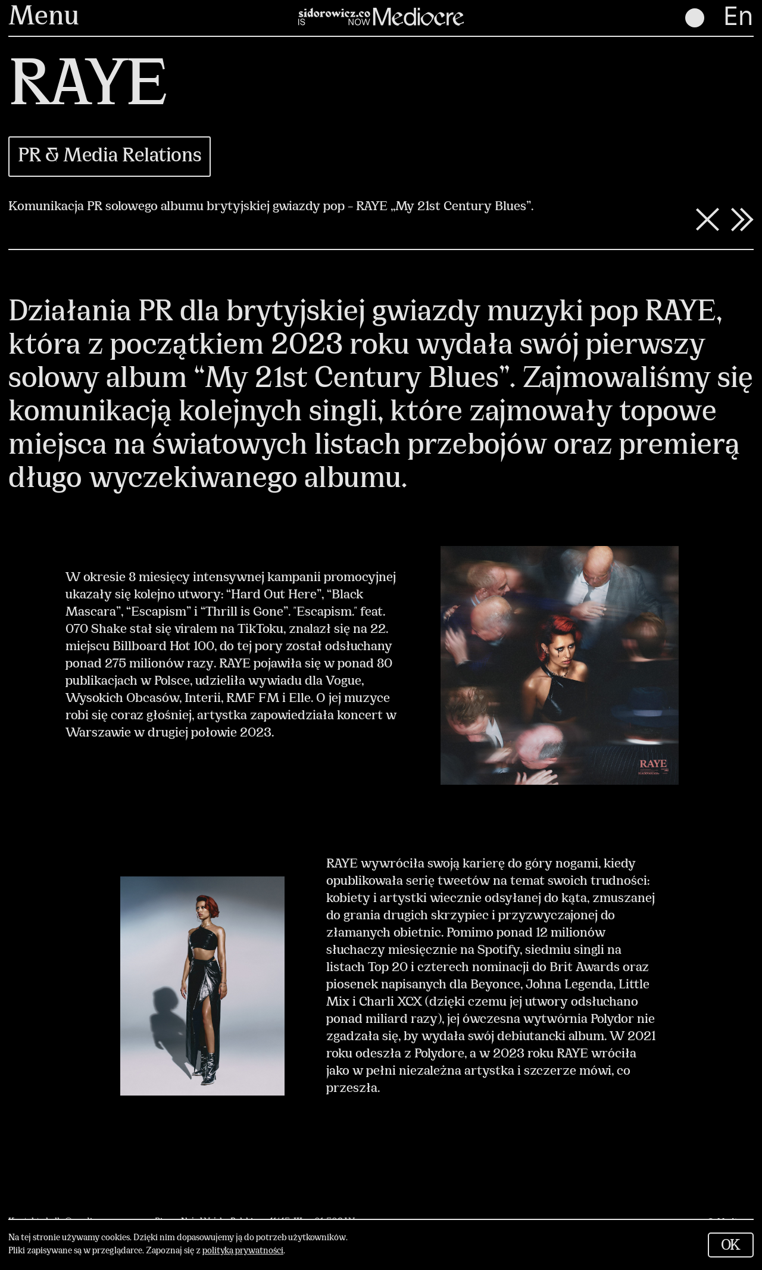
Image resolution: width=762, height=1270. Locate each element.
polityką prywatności (242, 1251)
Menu (43, 17)
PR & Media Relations (109, 157)
